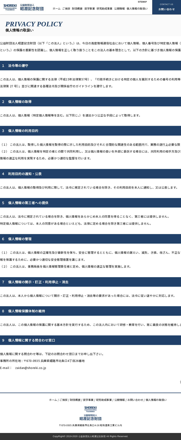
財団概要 (77, 8)
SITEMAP (142, 2)
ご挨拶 (66, 8)
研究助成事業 (104, 8)
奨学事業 (89, 8)
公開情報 (119, 8)
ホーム (57, 8)
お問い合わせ (134, 400)
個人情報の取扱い (137, 8)
